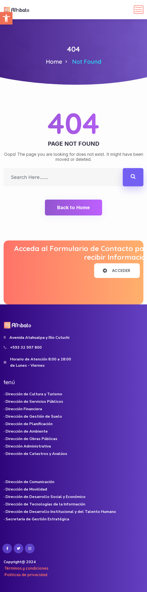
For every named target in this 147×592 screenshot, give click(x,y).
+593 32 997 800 (26, 347)
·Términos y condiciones (26, 568)
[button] (6, 18)
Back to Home (73, 207)
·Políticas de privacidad (25, 574)
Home (54, 61)
